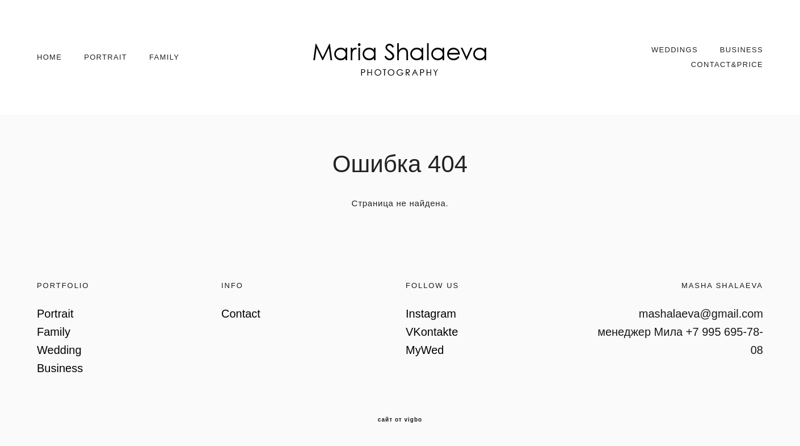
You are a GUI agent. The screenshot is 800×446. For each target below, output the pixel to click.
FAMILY (164, 57)
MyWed (425, 350)
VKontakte (432, 332)
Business (60, 368)
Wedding (59, 350)
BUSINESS (741, 49)
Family (53, 332)
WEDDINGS (674, 49)
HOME (49, 57)
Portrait (55, 313)
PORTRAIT (105, 57)
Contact (240, 313)
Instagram (431, 313)
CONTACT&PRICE (727, 64)
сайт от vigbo (400, 420)
